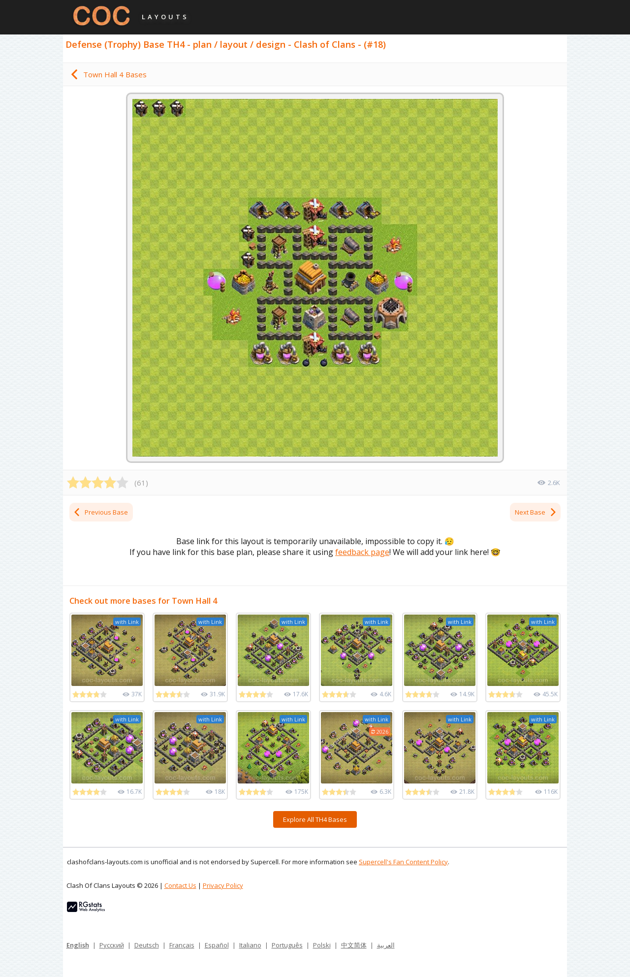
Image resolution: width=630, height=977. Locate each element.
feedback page (362, 552)
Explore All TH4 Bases (315, 819)
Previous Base (100, 512)
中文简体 (354, 945)
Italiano (250, 945)
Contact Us (180, 885)
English (77, 945)
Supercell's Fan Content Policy (403, 861)
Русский (111, 945)
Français (181, 945)
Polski (322, 945)
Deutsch (146, 945)
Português (287, 945)
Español (217, 945)
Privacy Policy (223, 885)
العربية (386, 945)
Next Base (536, 512)
